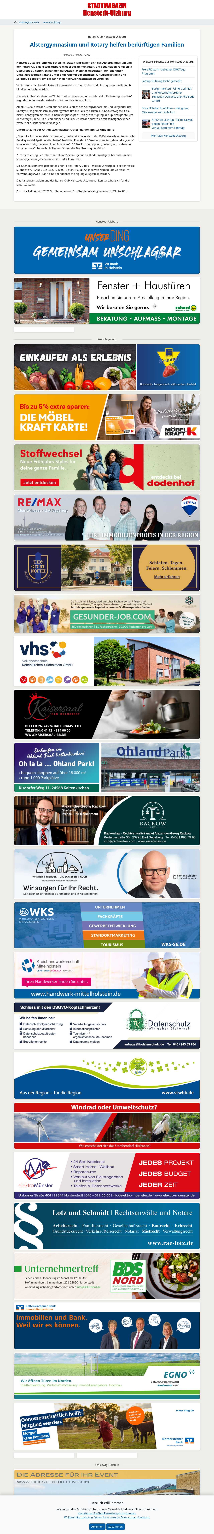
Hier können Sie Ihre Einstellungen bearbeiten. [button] (107, 1513)
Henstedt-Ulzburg (52, 22)
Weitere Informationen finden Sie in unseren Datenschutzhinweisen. (107, 1517)
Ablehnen (97, 1526)
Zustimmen (115, 1526)
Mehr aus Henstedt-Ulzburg (168, 135)
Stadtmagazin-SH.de (26, 22)
